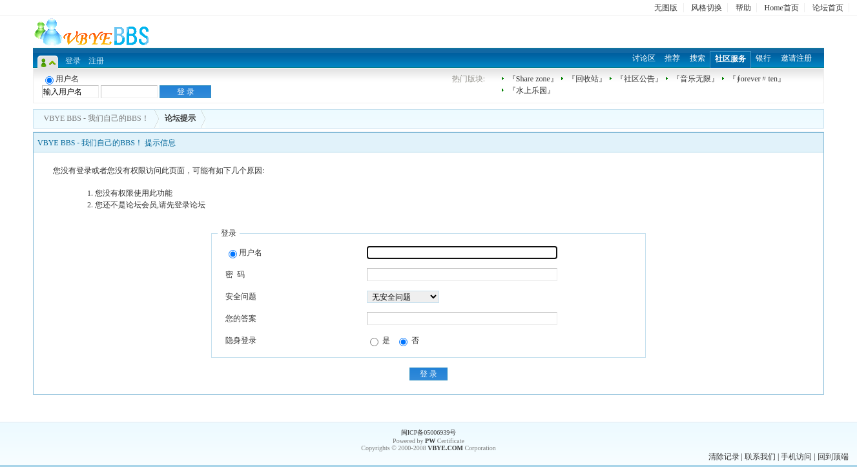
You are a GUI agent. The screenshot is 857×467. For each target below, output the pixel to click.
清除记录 (723, 456)
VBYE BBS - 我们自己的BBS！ (96, 118)
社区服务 (730, 58)
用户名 (245, 253)
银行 (763, 58)
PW (430, 440)
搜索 (697, 58)
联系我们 (760, 456)
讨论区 (644, 58)
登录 (73, 60)
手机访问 (796, 456)
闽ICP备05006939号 (429, 432)
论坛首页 (827, 7)
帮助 (743, 7)
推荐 (672, 58)
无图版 (665, 7)
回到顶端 (833, 456)
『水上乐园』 (531, 90)
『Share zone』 (533, 78)
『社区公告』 (639, 78)
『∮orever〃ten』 (756, 78)
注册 (96, 60)
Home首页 (782, 7)
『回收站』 (587, 78)
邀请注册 (796, 58)
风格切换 (706, 7)
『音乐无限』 (695, 78)
